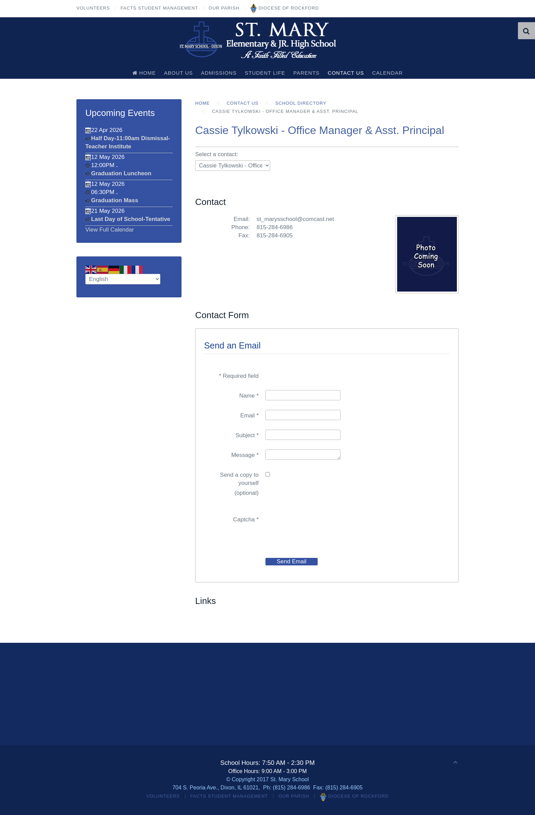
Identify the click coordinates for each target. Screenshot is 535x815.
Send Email (291, 561)
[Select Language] (122, 279)
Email (249, 415)
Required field (239, 376)
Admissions (218, 73)
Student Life (265, 73)
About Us (178, 73)
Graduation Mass (114, 200)
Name (249, 395)
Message (245, 455)
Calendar (387, 73)
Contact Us (346, 73)
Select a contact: (216, 154)
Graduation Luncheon (121, 173)
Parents (306, 73)
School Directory (301, 103)
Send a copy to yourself (239, 479)
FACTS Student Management (159, 8)
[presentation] (317, 527)
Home (144, 73)
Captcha (246, 519)
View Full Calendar (109, 229)
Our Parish (224, 8)
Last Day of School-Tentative (130, 219)
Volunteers (93, 8)
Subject (247, 435)
